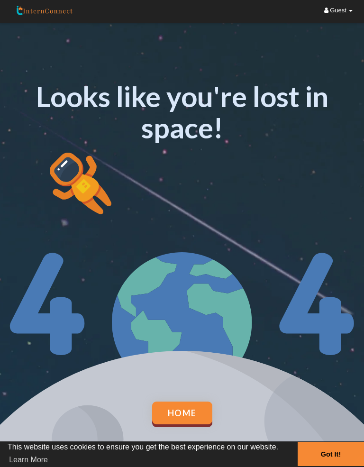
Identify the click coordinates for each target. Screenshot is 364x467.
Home (182, 413)
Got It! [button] (331, 454)
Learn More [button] (28, 460)
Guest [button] (338, 10)
